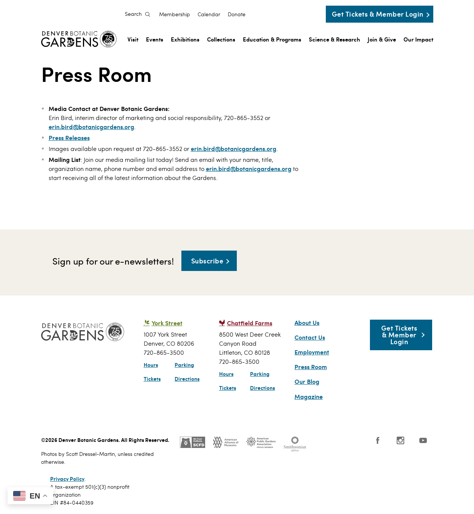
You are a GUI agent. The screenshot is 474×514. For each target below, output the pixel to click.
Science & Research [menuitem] (334, 39)
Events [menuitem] (154, 39)
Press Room (311, 367)
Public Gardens (261, 442)
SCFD (192, 442)
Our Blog (307, 382)
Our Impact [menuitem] (418, 39)
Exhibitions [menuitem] (185, 39)
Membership (174, 14)
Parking (184, 364)
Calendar (209, 14)
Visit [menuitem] (132, 39)
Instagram (400, 440)
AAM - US (225, 442)
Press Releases (69, 137)
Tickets (152, 378)
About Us (307, 323)
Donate (236, 14)
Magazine (309, 397)
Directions (187, 378)
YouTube (423, 440)
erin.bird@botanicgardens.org (91, 126)
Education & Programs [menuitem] (272, 39)
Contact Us (310, 337)
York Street (167, 323)
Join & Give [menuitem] (382, 39)
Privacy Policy (67, 478)
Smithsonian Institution (295, 444)
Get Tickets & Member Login (377, 13)
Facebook (378, 440)
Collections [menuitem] (221, 39)
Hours (151, 364)
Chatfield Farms (249, 323)
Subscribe (207, 260)
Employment (312, 352)
